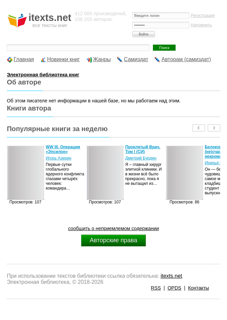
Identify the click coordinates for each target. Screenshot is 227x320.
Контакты (198, 288)
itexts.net (171, 276)
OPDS (174, 288)
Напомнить (201, 25)
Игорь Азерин (58, 158)
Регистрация (203, 15)
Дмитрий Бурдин (140, 158)
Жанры (102, 59)
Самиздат (136, 59)
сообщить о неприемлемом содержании (113, 228)
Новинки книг (63, 59)
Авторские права (113, 240)
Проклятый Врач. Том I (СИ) (142, 149)
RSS (156, 288)
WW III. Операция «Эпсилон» (63, 149)
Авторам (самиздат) (186, 59)
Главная (24, 59)
